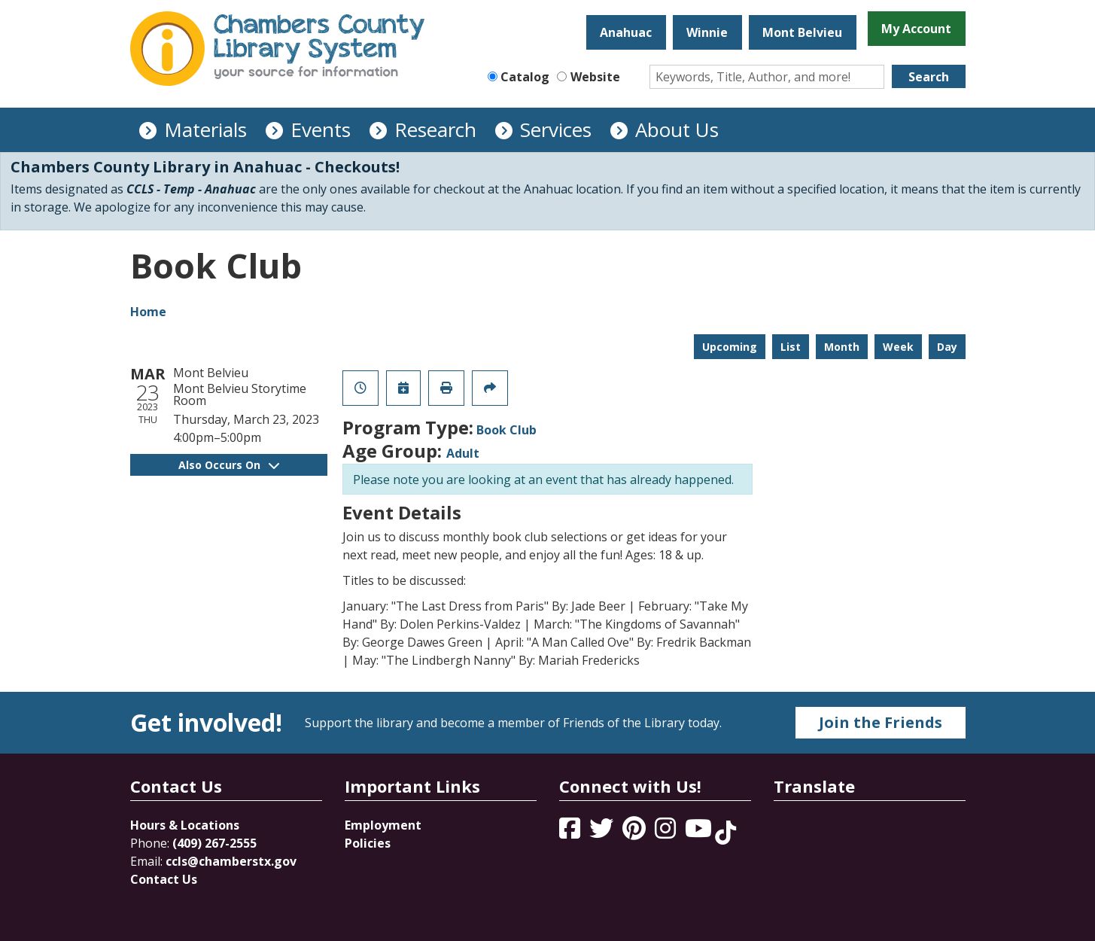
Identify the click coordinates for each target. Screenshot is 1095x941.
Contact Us (163, 879)
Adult (462, 453)
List (790, 347)
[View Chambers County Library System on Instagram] (667, 832)
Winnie (707, 32)
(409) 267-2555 (214, 843)
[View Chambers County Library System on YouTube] (700, 832)
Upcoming (729, 347)
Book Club (506, 430)
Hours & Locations (184, 825)
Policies (368, 843)
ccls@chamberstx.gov (231, 861)
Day (947, 347)
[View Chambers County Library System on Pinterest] (635, 832)
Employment (383, 825)
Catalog (524, 77)
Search (928, 77)
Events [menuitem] (320, 129)
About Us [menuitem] (677, 129)
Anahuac (626, 32)
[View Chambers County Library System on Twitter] (602, 832)
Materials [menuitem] (205, 129)
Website (595, 77)
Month (841, 347)
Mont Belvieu (802, 32)
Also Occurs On (228, 465)
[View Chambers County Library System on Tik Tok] (725, 832)
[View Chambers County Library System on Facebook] (571, 832)
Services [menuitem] (556, 129)
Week (898, 347)
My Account (916, 28)
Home (148, 311)
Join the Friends (880, 722)
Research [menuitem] (435, 129)
